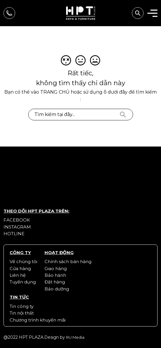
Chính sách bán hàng (68, 261)
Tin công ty (21, 306)
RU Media (75, 337)
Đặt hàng (55, 282)
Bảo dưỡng (57, 289)
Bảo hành (55, 275)
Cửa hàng (20, 268)
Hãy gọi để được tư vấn (9, 13)
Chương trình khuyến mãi (38, 320)
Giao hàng (56, 268)
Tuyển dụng (23, 282)
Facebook (16, 220)
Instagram (17, 227)
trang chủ (55, 92)
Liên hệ (18, 275)
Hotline (13, 233)
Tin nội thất (22, 313)
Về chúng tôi (23, 261)
